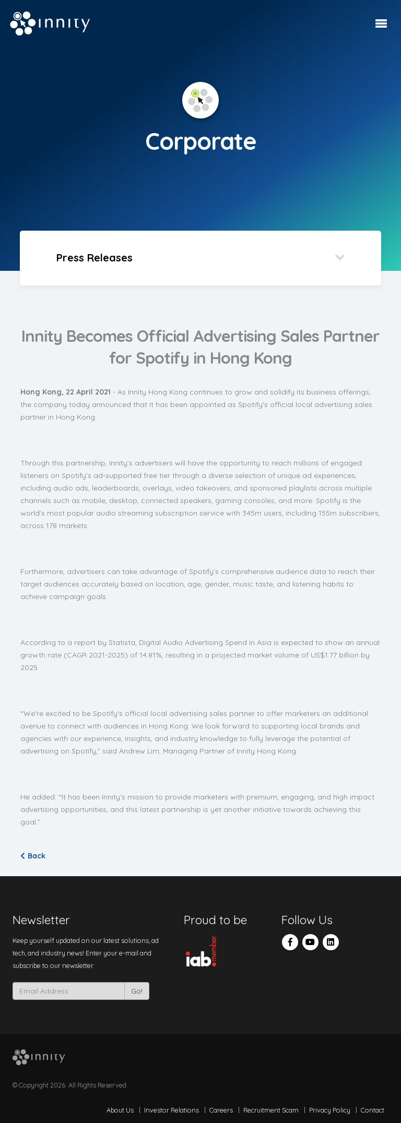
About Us (120, 1110)
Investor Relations (171, 1110)
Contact (372, 1110)
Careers (221, 1110)
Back (32, 856)
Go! (137, 991)
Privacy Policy (329, 1110)
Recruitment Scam (271, 1110)
